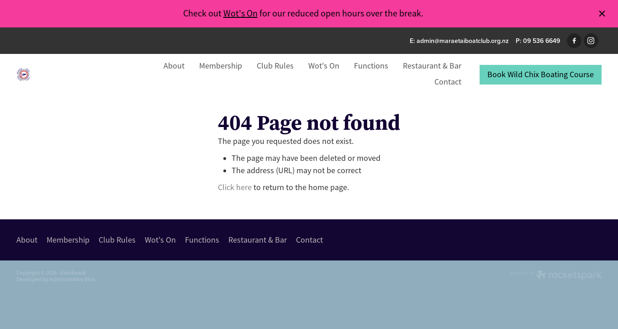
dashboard (73, 272)
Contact (447, 82)
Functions (371, 66)
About (174, 66)
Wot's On (240, 13)
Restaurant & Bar (432, 66)
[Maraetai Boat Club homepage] (74, 74)
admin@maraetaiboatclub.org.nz (463, 40)
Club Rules (275, 66)
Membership (220, 66)
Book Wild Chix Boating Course (540, 74)
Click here (235, 187)
